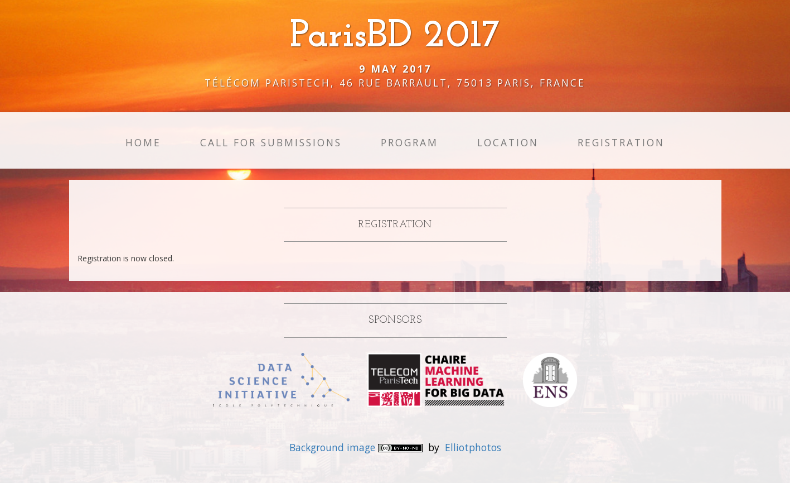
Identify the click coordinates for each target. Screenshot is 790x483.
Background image (333, 447)
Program (409, 142)
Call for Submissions (271, 142)
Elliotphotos (473, 447)
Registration (621, 142)
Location (508, 142)
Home (143, 142)
